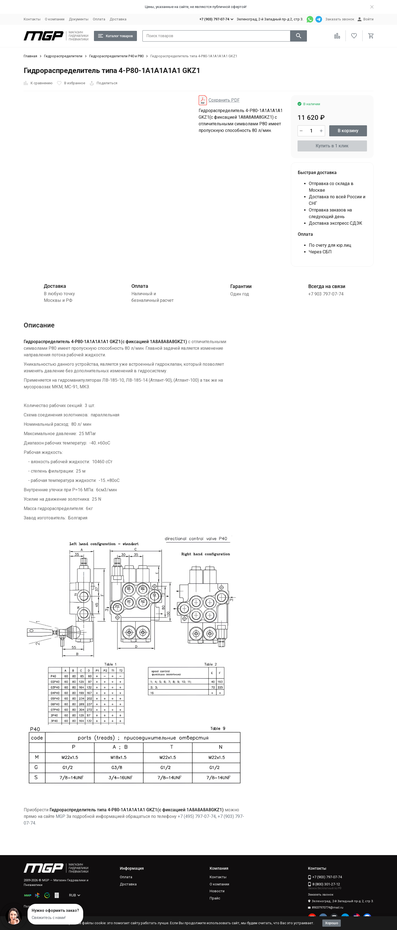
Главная (30, 56)
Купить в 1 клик (332, 145)
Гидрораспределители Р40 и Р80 (116, 56)
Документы (78, 19)
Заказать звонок (339, 19)
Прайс (215, 898)
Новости (217, 891)
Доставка (118, 19)
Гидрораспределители (63, 56)
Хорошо (331, 923)
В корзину (348, 130)
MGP (60, 816)
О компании (54, 19)
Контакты (32, 19)
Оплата (99, 19)
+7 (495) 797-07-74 (197, 816)
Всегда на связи (326, 286)
